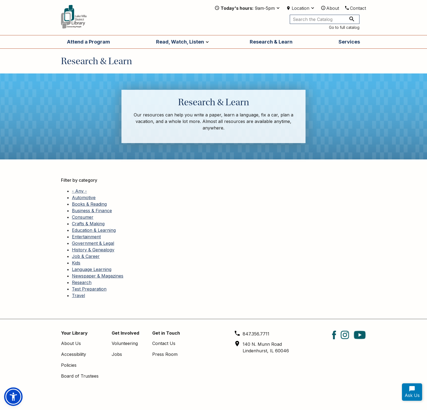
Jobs (117, 354)
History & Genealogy (93, 249)
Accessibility (73, 354)
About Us (71, 343)
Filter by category (79, 180)
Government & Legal (93, 243)
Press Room (165, 354)
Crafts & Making (88, 223)
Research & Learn (271, 42)
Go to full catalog (344, 27)
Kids (76, 263)
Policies (69, 365)
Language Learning (91, 269)
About (332, 8)
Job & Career (86, 256)
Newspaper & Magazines (97, 276)
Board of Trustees (80, 376)
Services (349, 42)
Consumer (82, 217)
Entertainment (86, 236)
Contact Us (163, 343)
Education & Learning (94, 230)
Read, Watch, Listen (180, 42)
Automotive (84, 197)
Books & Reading (89, 204)
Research (81, 282)
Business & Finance (92, 210)
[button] (13, 397)
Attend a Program (88, 42)
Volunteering (125, 343)
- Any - (79, 191)
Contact (358, 8)
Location (300, 8)
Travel (78, 295)
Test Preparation (89, 289)
